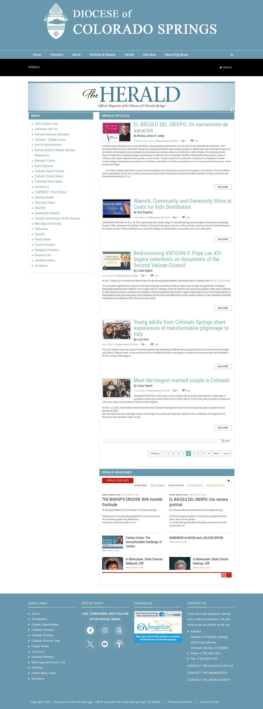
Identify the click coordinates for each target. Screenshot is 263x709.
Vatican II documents (220, 280)
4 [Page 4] (178, 453)
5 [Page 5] (183, 453)
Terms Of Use (209, 702)
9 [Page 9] (203, 453)
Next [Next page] (216, 453)
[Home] (221, 67)
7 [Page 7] (193, 453)
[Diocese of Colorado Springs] (131, 20)
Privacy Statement (180, 702)
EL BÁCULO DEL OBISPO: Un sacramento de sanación (116, 132)
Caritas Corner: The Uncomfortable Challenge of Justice (144, 542)
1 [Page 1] (163, 453)
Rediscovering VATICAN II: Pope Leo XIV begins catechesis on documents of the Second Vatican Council (116, 260)
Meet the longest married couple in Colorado (116, 388)
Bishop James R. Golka (144, 140)
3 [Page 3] (173, 453)
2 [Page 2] (168, 453)
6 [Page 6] (188, 453)
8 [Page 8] (198, 453)
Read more (223, 187)
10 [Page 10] (209, 453)
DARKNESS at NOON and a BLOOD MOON (196, 538)
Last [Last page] (226, 453)
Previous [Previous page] (155, 453)
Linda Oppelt (140, 217)
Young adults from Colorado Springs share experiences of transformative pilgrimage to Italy (116, 329)
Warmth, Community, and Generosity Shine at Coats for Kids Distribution (116, 208)
